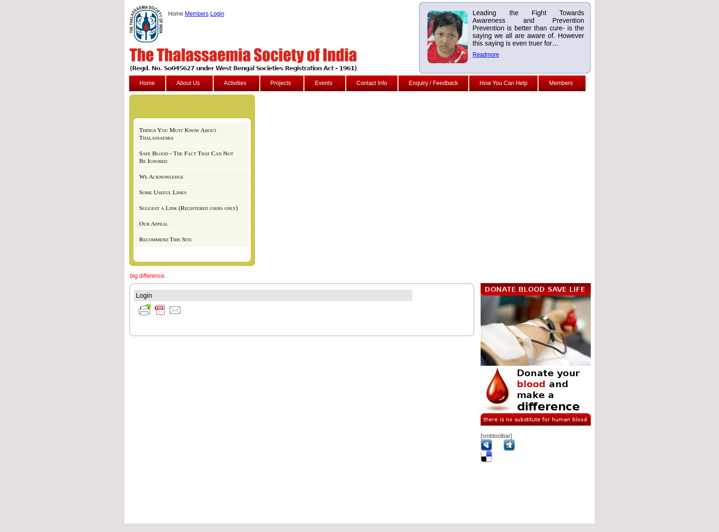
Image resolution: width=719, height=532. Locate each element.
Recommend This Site (165, 239)
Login (217, 13)
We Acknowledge (161, 176)
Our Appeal (153, 223)
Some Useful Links (163, 192)
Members (196, 13)
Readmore (486, 54)
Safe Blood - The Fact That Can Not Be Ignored (186, 157)
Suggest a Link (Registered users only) (188, 207)
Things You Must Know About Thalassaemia (178, 133)
